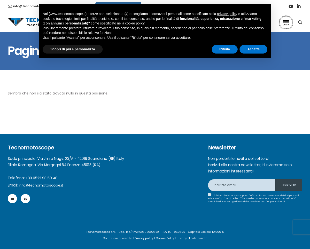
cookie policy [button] (134, 23)
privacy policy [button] (227, 14)
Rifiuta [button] (224, 49)
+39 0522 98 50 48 (42, 177)
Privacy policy (145, 238)
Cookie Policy (165, 238)
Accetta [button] (253, 49)
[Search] (300, 22)
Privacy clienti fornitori (191, 238)
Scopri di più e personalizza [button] (72, 49)
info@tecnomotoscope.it (42, 185)
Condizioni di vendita (118, 238)
